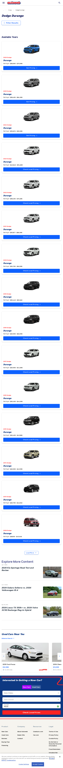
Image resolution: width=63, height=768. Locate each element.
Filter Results (11, 23)
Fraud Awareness (54, 749)
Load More (31, 553)
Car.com (36, 735)
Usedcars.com (38, 731)
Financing (5, 745)
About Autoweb (22, 731)
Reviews (4, 738)
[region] (31, 761)
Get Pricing (31, 68)
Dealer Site (21, 735)
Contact (20, 738)
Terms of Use (53, 731)
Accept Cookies (38, 764)
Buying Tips (6, 742)
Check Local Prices (31, 712)
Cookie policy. (11, 760)
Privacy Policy (53, 735)
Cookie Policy (53, 738)
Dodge (10, 10)
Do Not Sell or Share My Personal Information (55, 744)
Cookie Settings (24, 764)
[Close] (60, 757)
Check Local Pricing (31, 169)
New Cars (26, 687)
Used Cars (36, 687)
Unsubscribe (53, 753)
